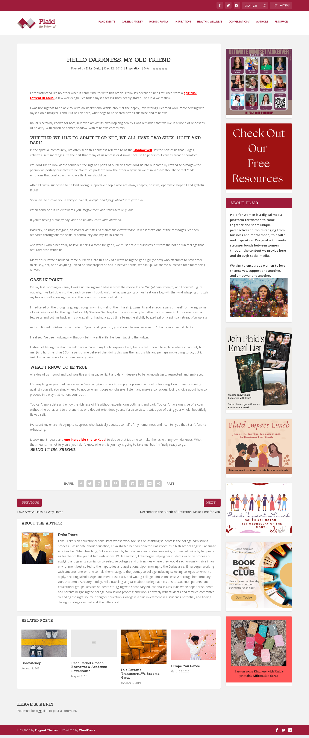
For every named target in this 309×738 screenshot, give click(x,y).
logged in (42, 714)
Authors (262, 24)
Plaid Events (106, 24)
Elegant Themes (46, 733)
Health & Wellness (209, 24)
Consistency (31, 666)
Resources (282, 24)
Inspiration (183, 24)
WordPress (87, 733)
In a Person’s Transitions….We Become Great (140, 676)
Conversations (239, 24)
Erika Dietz (93, 71)
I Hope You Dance (185, 669)
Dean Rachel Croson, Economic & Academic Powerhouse (89, 670)
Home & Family (158, 24)
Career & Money (132, 24)
